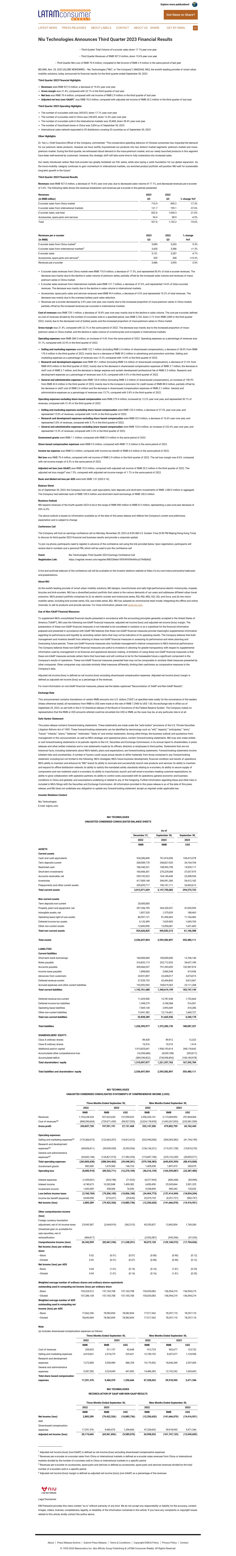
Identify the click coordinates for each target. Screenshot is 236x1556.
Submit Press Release (95, 1542)
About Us (141, 27)
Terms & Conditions (120, 1542)
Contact (122, 27)
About (51, 1542)
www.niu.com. (135, 605)
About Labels (101, 27)
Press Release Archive (68, 1542)
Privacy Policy (169, 1542)
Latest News (47, 27)
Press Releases (74, 27)
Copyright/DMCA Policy (146, 1542)
